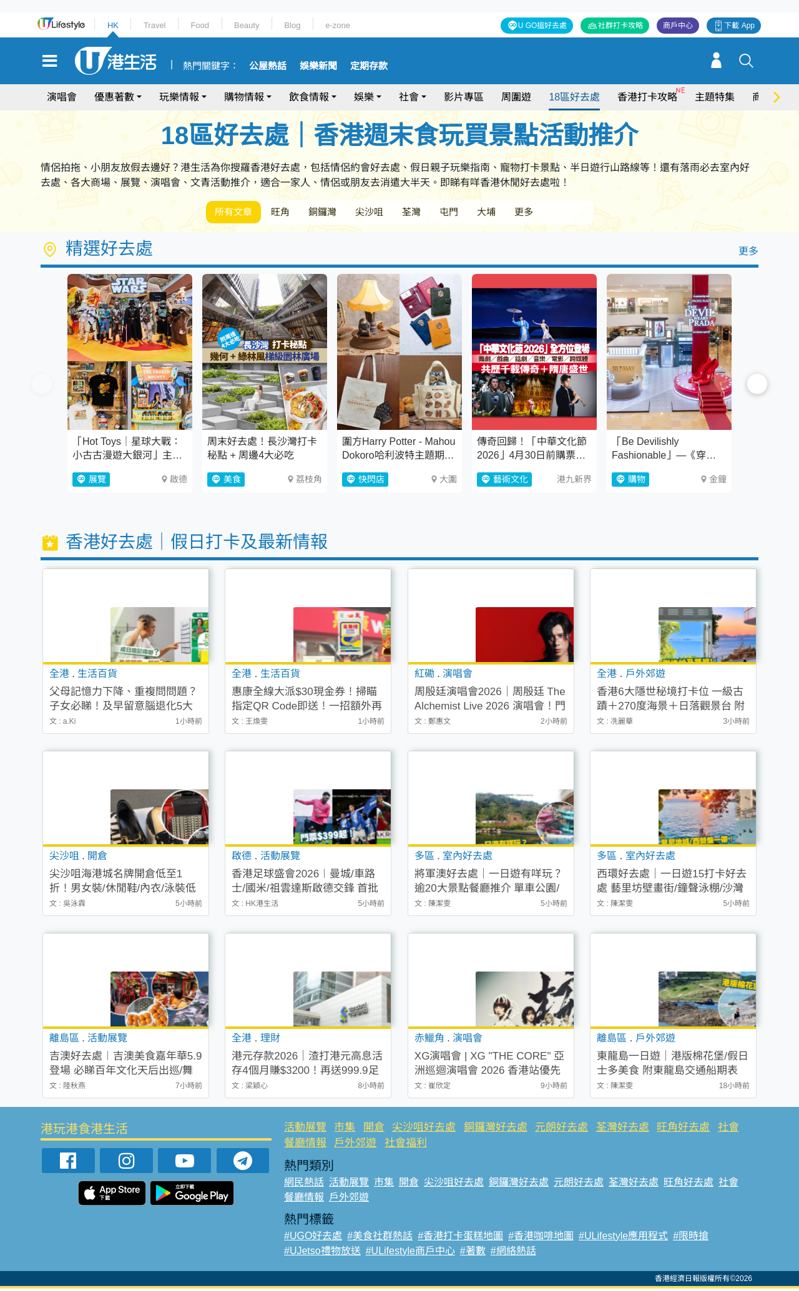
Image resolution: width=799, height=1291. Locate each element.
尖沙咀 (393, 213)
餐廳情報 (305, 1145)
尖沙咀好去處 (424, 1130)
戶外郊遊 (355, 1145)
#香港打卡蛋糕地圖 (460, 1238)
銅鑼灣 (340, 213)
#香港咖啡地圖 (541, 1238)
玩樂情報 (179, 97)
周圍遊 (516, 97)
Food (199, 25)
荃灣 (442, 213)
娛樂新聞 (318, 66)
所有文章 (237, 213)
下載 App (739, 25)
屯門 (486, 213)
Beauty (246, 25)
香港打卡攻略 (647, 97)
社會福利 (406, 1145)
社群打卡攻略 (620, 25)
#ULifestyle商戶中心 (410, 1253)
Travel (155, 25)
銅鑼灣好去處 (495, 1130)
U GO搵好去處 (542, 25)
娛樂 (364, 97)
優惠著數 (114, 97)
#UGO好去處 (313, 1238)
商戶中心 (678, 25)
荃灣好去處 (622, 1130)
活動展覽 (305, 1130)
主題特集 (715, 97)
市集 (344, 1130)
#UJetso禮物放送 (322, 1253)
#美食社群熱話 (380, 1238)
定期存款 (369, 66)
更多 (573, 213)
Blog (292, 25)
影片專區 (464, 97)
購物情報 (244, 97)
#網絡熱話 (513, 1253)
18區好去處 (574, 97)
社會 (409, 97)
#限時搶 (690, 1238)
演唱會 (62, 97)
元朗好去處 (561, 1130)
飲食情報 (309, 97)
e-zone (337, 25)
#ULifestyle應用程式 (623, 1238)
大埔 (529, 213)
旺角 (291, 213)
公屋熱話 (268, 66)
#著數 (473, 1253)
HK (113, 25)
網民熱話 (304, 1184)
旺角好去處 (683, 1130)
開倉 (374, 1130)
